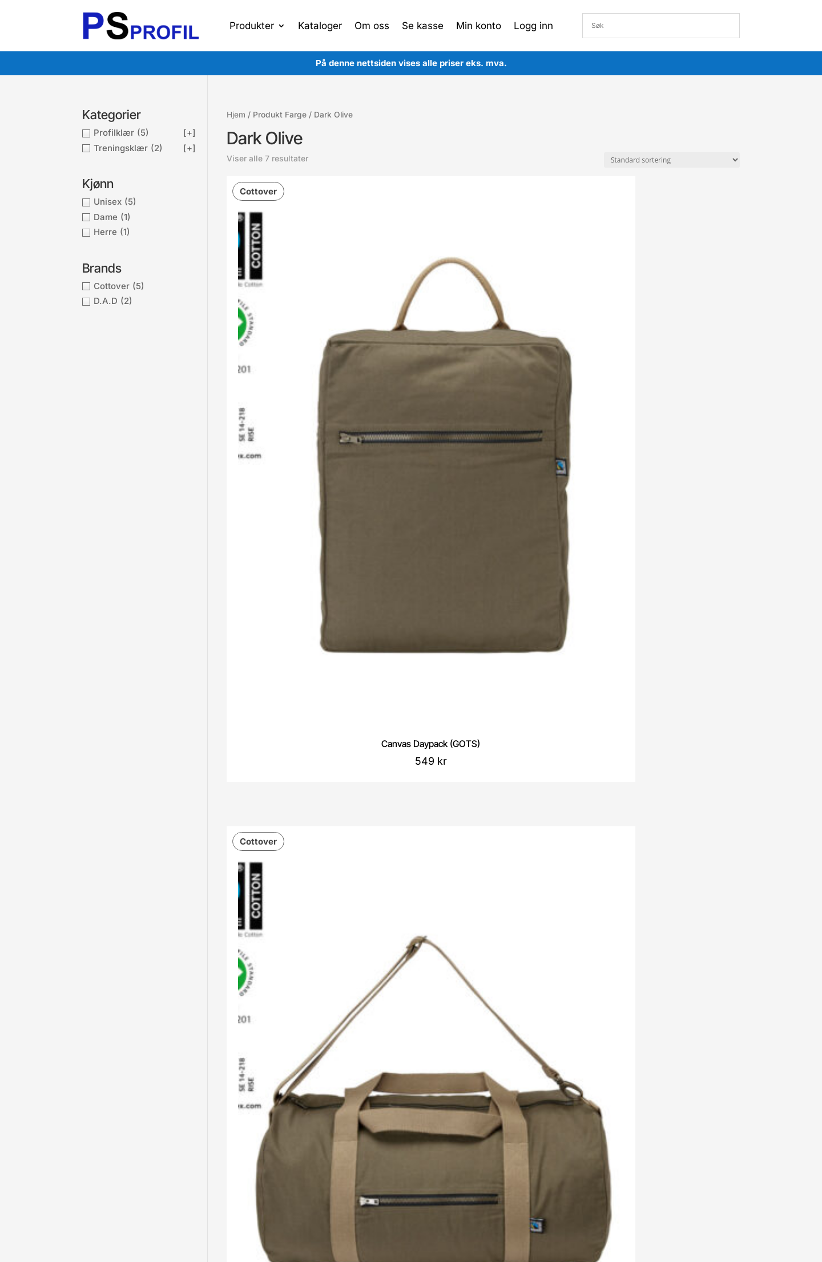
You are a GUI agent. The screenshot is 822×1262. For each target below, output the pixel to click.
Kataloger (320, 26)
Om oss (371, 26)
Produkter (251, 26)
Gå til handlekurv (379, 1118)
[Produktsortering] (672, 160)
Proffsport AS (433, 1188)
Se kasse (423, 26)
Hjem (236, 114)
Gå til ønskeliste (378, 1135)
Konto (359, 1084)
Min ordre (367, 1101)
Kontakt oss (246, 1119)
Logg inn (533, 26)
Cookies (239, 1102)
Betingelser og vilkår (262, 1085)
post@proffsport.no (138, 1101)
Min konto (478, 26)
